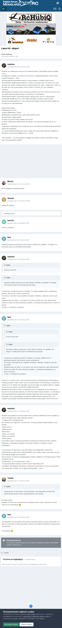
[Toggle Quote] (5, 265)
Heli (16, 56)
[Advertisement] (31, 162)
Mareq (10, 181)
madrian (9, 54)
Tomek (10, 478)
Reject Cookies (26, 624)
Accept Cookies (11, 624)
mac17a (10, 220)
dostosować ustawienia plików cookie (36, 616)
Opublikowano (18, 67)
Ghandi (10, 198)
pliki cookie (31, 614)
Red (9, 237)
